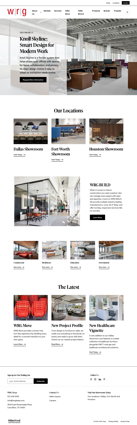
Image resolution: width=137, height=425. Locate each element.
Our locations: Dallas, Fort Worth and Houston (104, 398)
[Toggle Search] (127, 12)
